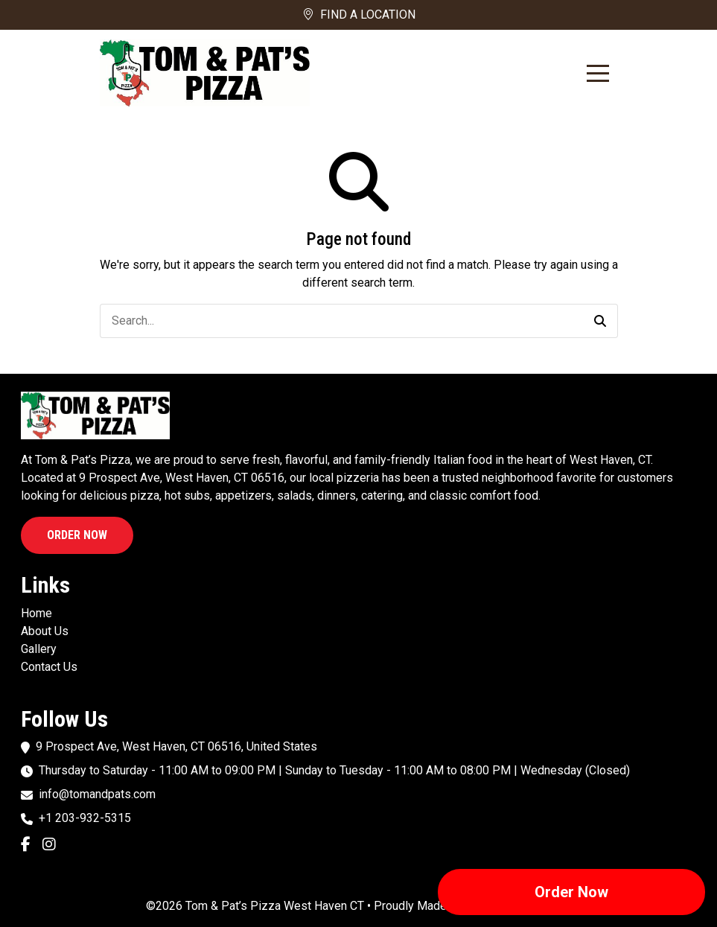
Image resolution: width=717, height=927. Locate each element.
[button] (600, 321)
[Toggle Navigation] (598, 73)
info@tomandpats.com (97, 794)
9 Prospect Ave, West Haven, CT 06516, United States (176, 746)
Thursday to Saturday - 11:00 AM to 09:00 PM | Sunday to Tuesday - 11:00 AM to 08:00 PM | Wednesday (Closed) (334, 770)
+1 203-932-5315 (85, 818)
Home (36, 613)
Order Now (77, 535)
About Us (44, 631)
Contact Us (49, 667)
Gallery (39, 649)
